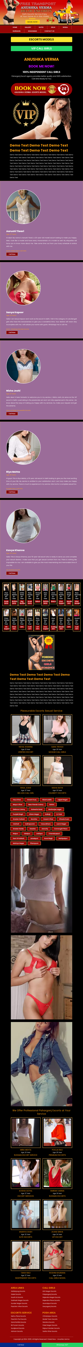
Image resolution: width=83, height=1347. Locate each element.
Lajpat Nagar (63, 800)
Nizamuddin (47, 800)
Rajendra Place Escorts (51, 1300)
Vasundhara (46, 824)
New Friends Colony (35, 804)
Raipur (15, 833)
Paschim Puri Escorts (18, 1319)
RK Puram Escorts (17, 1325)
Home (15, 27)
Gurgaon (16, 31)
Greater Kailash (19, 819)
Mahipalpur (63, 838)
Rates (41, 27)
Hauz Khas (17, 800)
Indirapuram (30, 824)
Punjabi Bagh (18, 814)
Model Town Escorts (50, 1319)
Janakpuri (34, 838)
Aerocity (45, 829)
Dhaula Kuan (64, 819)
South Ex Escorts (17, 1297)
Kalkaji (47, 814)
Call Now (12, 254)
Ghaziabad (32, 31)
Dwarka (33, 829)
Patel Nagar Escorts (50, 1325)
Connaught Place (60, 829)
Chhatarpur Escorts (50, 1316)
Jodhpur (39, 833)
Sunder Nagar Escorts (19, 1303)
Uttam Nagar (34, 814)
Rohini (51, 804)
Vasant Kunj (31, 800)
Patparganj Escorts (50, 1294)
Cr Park (59, 814)
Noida (65, 27)
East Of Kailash (18, 838)
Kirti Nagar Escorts (49, 1291)
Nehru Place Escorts (18, 1316)
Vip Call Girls (41, 48)
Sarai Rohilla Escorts (18, 1322)
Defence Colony (19, 809)
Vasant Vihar (48, 819)
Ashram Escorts (17, 1331)
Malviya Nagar (18, 843)
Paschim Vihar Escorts (19, 1306)
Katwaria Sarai (36, 809)
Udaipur (27, 833)
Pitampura (34, 843)
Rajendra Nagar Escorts (51, 1297)
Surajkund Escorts (17, 1328)
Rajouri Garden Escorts (51, 1328)
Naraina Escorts (48, 1322)
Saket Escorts (16, 1294)
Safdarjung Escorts (18, 1291)
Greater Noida (18, 829)
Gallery (28, 27)
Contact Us (49, 31)
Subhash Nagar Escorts (20, 1300)
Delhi (53, 27)
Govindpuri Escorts (50, 1303)
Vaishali (16, 824)
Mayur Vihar (17, 804)
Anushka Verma (63, 1339)
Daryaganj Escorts (49, 1306)
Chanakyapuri (54, 833)
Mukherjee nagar (54, 809)
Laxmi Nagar (61, 824)
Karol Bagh (48, 838)
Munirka (34, 819)
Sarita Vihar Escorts (50, 1331)
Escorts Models (41, 39)
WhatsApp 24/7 (62, 1345)
